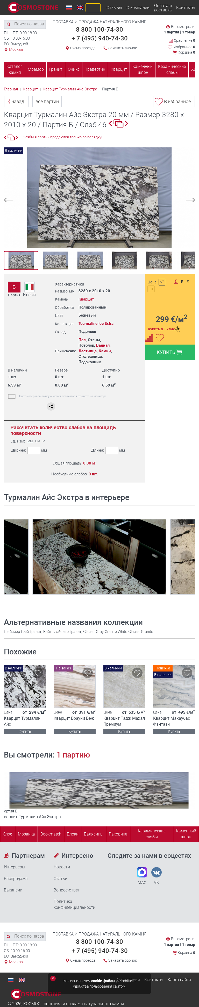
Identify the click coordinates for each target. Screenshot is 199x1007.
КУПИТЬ (169, 352)
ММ (30, 441)
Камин (105, 351)
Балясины (93, 834)
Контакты (185, 7)
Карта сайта (179, 979)
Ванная (103, 345)
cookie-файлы (103, 981)
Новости (62, 867)
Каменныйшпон (186, 834)
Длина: (107, 450)
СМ (37, 441)
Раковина (118, 834)
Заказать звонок (122, 48)
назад (15, 101)
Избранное (184, 47)
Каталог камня (14, 69)
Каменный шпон (142, 69)
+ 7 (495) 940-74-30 (100, 38)
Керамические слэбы (172, 69)
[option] (99, 197)
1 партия (171, 32)
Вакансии (13, 890)
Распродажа (16, 878)
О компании (138, 7)
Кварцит (119, 69)
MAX (142, 876)
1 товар (188, 32)
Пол (82, 340)
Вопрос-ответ (67, 890)
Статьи (60, 878)
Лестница (88, 351)
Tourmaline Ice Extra (96, 323)
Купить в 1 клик (164, 329)
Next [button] (190, 199)
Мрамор (36, 69)
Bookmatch (50, 834)
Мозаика (26, 834)
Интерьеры (14, 867)
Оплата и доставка (163, 7)
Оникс (74, 69)
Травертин (95, 69)
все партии (47, 101)
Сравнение (182, 40)
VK (156, 876)
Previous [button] (9, 199)
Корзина (186, 52)
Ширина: (28, 450)
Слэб (7, 834)
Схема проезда (83, 48)
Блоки (73, 834)
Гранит (55, 69)
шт (151, 289)
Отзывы (114, 7)
